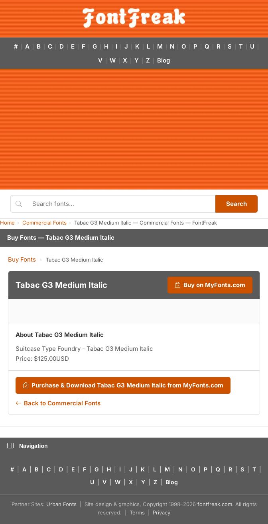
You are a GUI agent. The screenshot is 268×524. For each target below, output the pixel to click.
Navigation (27, 446)
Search (236, 203)
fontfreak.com (214, 504)
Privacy (161, 512)
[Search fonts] (121, 204)
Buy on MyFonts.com (210, 285)
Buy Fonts (22, 259)
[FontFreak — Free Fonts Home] (134, 18)
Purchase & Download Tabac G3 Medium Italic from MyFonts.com (123, 385)
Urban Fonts (61, 504)
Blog (163, 60)
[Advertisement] (134, 130)
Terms (137, 512)
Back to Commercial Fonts (58, 403)
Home (7, 222)
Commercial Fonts (44, 222)
